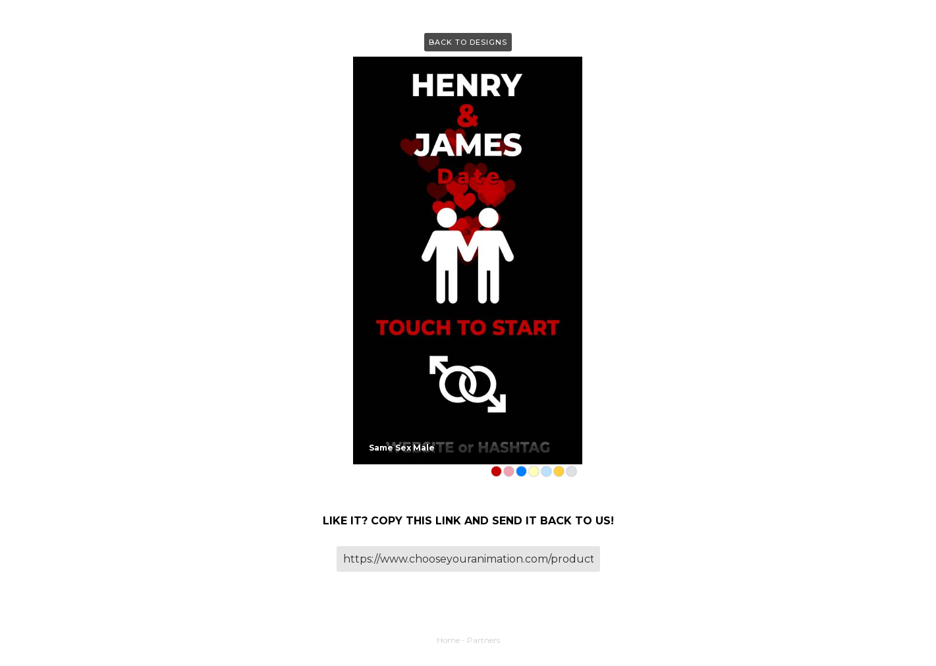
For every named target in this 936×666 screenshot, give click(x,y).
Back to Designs (468, 42)
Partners (483, 640)
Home (448, 640)
